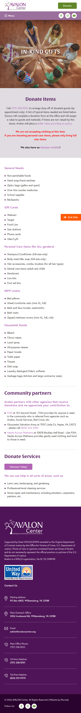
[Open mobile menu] (9, 15)
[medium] (61, 15)
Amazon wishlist (50, 147)
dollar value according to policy (54, 123)
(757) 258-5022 (20, 108)
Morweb (65, 699)
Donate (67, 5)
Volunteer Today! (18, 466)
